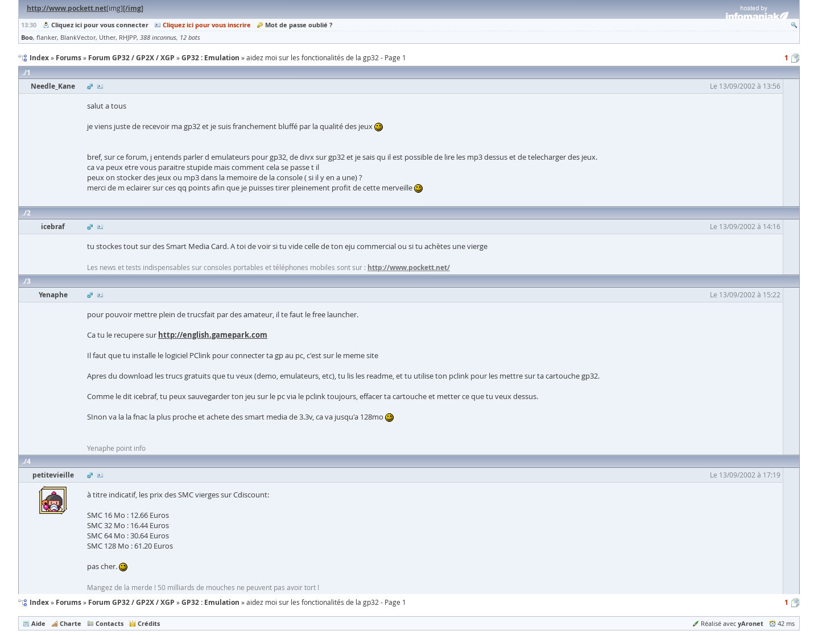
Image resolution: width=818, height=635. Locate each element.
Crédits (149, 623)
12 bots (190, 37)
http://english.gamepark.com (212, 335)
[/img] (133, 8)
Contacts (109, 623)
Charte (70, 623)
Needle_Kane (53, 86)
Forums (68, 602)
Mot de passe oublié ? (298, 24)
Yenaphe (53, 295)
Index (39, 602)
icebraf (53, 226)
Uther (107, 37)
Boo (27, 37)
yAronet (750, 623)
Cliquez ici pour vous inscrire (207, 24)
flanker (46, 37)
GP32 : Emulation (210, 602)
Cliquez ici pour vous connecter (99, 24)
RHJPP (128, 37)
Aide (38, 623)
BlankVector (78, 37)
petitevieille (53, 475)
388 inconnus (158, 37)
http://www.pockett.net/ (408, 267)
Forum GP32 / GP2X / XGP (131, 602)
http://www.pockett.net (66, 8)
